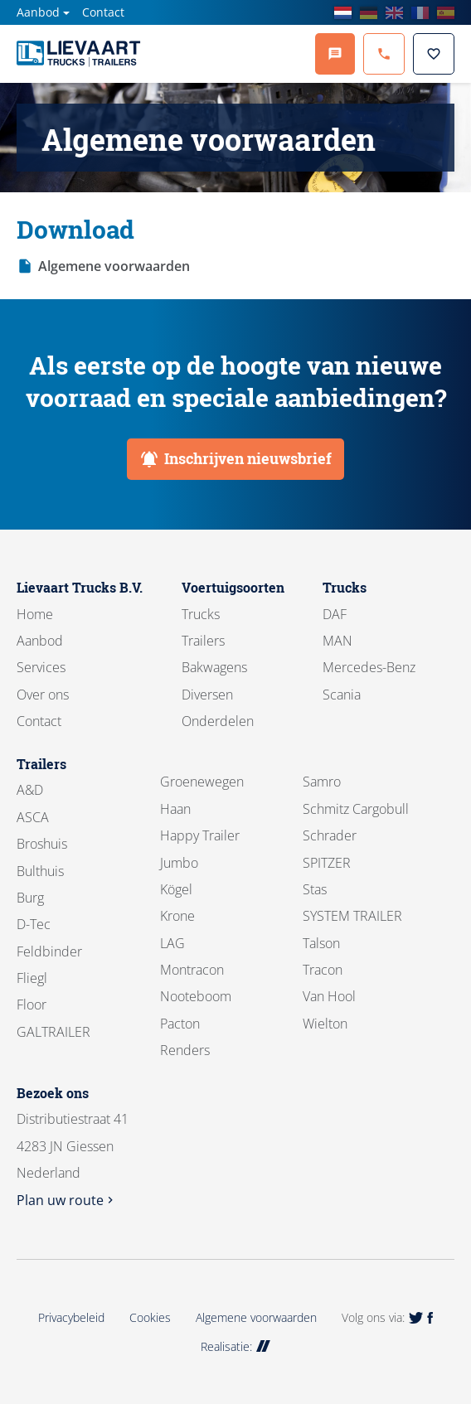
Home (35, 614)
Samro (322, 781)
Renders (185, 1050)
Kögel (176, 889)
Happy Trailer (200, 835)
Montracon (192, 970)
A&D (30, 790)
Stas (315, 889)
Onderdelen (218, 721)
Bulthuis (40, 871)
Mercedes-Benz (369, 667)
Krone (177, 916)
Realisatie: (235, 1346)
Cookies (150, 1317)
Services (41, 667)
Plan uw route (67, 1200)
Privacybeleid (71, 1317)
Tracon (322, 970)
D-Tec (34, 924)
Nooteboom (195, 996)
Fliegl (32, 978)
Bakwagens (214, 667)
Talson (321, 943)
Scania (342, 694)
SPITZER (327, 863)
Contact (103, 12)
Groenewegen (202, 781)
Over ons (43, 694)
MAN (337, 641)
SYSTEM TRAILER (352, 916)
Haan (175, 809)
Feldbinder (49, 951)
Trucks (201, 614)
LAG (172, 943)
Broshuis (42, 844)
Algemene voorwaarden (114, 266)
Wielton (325, 1023)
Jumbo (179, 863)
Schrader (330, 835)
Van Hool (329, 996)
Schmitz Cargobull (356, 809)
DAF (335, 614)
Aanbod (38, 12)
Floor (31, 1004)
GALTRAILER (53, 1032)
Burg (30, 897)
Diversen (207, 694)
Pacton (180, 1023)
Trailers (203, 641)
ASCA (33, 817)
